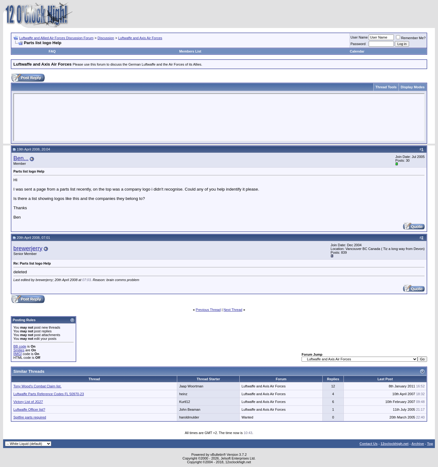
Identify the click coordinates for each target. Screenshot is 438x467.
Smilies (18, 350)
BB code (19, 346)
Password (358, 44)
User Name (359, 37)
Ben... (21, 158)
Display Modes (413, 87)
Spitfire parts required (29, 417)
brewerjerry (27, 248)
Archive (418, 444)
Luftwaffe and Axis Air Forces (140, 38)
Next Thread (233, 310)
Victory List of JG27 (28, 402)
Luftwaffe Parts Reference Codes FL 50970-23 (48, 394)
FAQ (52, 51)
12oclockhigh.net (394, 444)
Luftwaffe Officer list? (29, 409)
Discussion (106, 38)
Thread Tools (386, 87)
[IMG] (17, 354)
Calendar (357, 51)
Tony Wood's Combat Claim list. (37, 386)
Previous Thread (208, 310)
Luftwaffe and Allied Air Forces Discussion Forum (56, 38)
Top (430, 444)
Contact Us (368, 444)
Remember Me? (411, 38)
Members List (190, 51)
